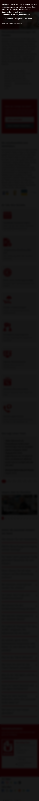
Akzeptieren (19, 19)
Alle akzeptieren (7, 19)
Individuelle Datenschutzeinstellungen (12, 23)
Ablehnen (28, 19)
